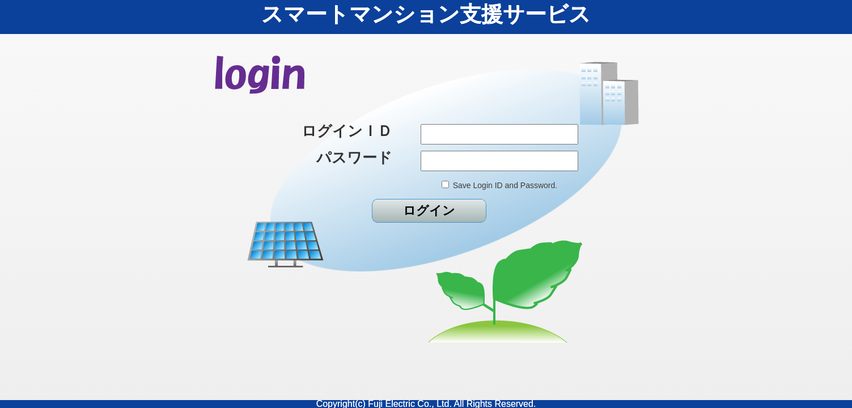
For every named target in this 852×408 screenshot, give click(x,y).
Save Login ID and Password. (505, 185)
